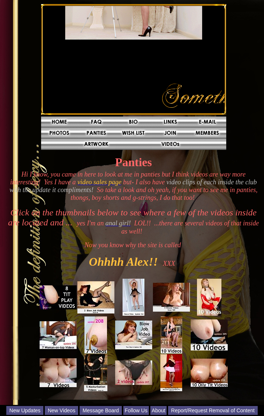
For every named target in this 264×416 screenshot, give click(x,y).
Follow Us (136, 410)
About (159, 410)
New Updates (24, 410)
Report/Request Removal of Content (213, 410)
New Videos (61, 410)
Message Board (101, 410)
